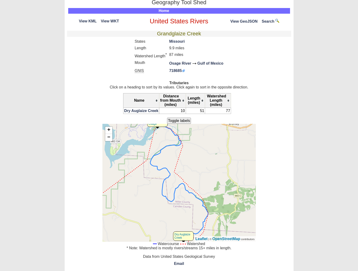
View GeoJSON (243, 21)
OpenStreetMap (226, 239)
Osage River (180, 63)
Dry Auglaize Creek (141, 111)
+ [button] (108, 130)
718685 (175, 71)
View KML (88, 21)
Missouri (177, 41)
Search (270, 21)
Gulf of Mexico (210, 63)
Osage (152, 123)
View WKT (110, 21)
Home (164, 11)
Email (179, 264)
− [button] (108, 137)
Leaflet (201, 239)
